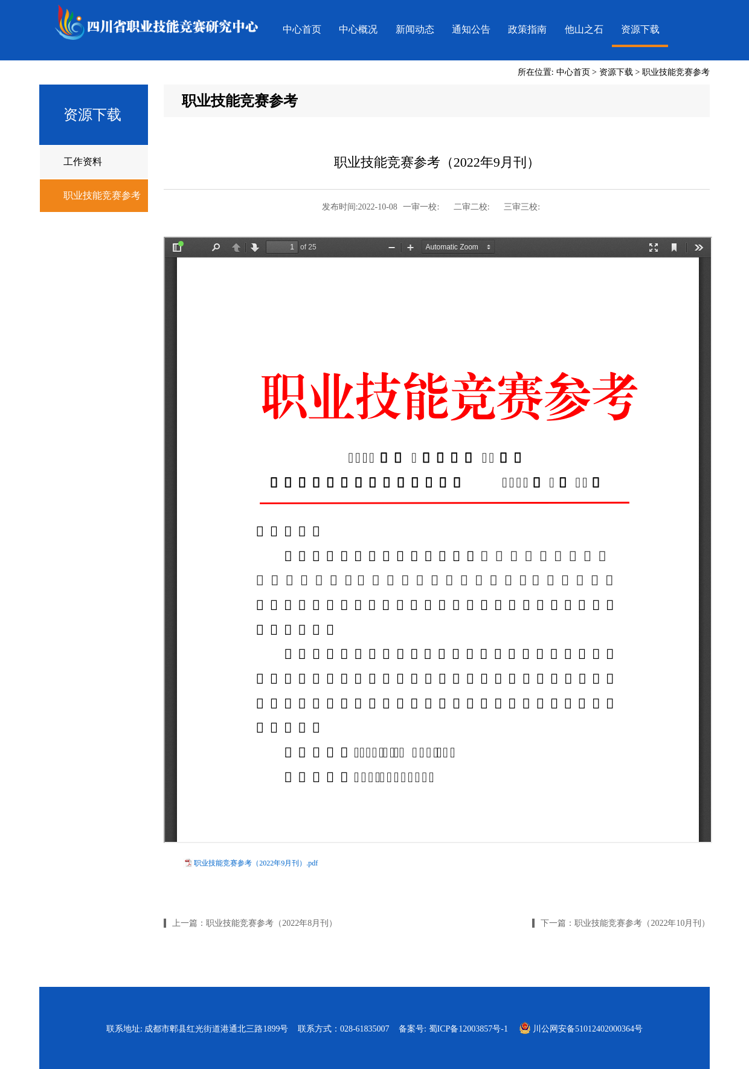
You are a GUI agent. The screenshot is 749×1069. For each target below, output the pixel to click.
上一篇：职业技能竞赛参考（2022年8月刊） (254, 923)
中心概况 (358, 29)
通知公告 (471, 29)
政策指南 (527, 29)
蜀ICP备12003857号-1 (468, 1028)
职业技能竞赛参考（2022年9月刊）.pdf (256, 863)
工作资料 (82, 161)
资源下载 (640, 29)
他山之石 (584, 29)
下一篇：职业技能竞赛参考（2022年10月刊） (625, 923)
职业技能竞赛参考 (676, 72)
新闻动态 (415, 29)
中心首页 (302, 29)
